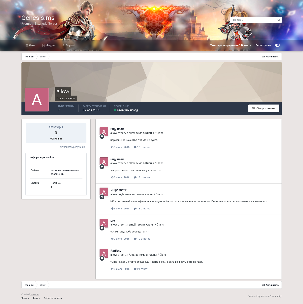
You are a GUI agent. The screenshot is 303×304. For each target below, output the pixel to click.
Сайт (32, 45)
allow (113, 133)
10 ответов (142, 238)
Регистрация (263, 45)
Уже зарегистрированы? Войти (231, 45)
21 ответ (140, 268)
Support (70, 45)
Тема (36, 298)
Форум (50, 45)
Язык (25, 298)
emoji (132, 224)
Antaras (133, 254)
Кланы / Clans (154, 133)
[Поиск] (253, 20)
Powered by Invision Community (265, 296)
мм (112, 221)
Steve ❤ (34, 294)
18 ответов (142, 147)
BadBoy (115, 251)
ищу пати (117, 129)
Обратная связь (53, 298)
